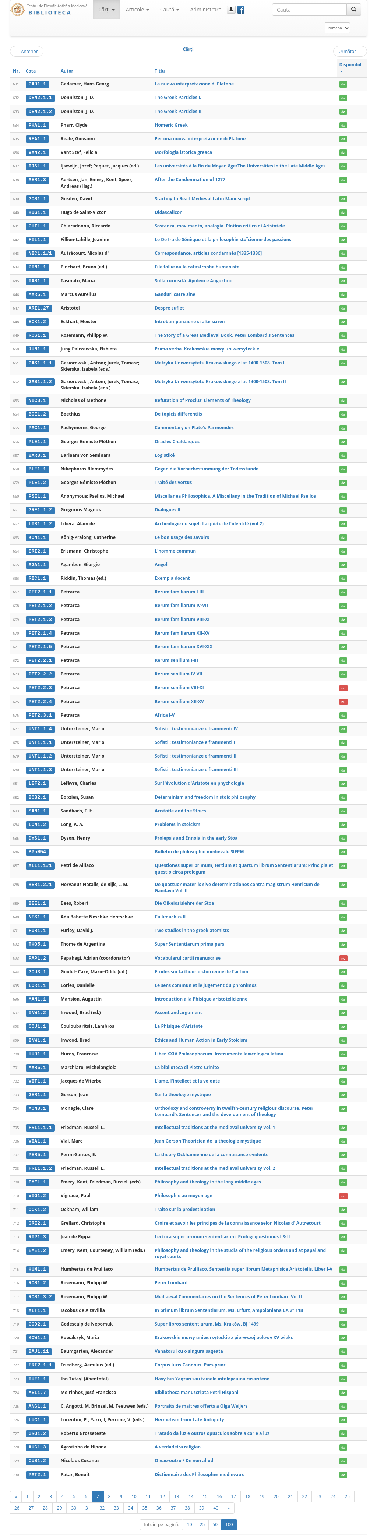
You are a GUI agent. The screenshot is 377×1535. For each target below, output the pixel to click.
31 (88, 1495)
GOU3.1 (37, 963)
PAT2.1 (37, 1461)
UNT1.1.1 (40, 736)
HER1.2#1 (40, 877)
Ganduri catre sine (175, 292)
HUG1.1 (37, 211)
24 (333, 1483)
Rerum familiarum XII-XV (182, 628)
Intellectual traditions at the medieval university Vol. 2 (215, 1158)
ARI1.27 (39, 306)
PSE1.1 (37, 492)
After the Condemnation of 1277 (190, 179)
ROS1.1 (37, 333)
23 (318, 1483)
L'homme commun (175, 547)
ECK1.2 (37, 319)
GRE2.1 (37, 1213)
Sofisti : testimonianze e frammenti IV (196, 723)
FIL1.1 (37, 238)
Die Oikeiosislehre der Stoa (184, 896)
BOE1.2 (37, 411)
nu (343, 682)
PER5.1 (37, 1145)
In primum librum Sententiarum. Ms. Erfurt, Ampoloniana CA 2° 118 (229, 1299)
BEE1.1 (37, 896)
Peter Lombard (171, 1272)
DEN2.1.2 (40, 111)
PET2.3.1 (40, 709)
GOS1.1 (37, 197)
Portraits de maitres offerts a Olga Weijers (201, 1394)
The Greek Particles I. (178, 97)
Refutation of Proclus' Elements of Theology (203, 398)
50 (215, 1511)
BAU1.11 (39, 1340)
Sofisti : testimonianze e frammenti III (196, 763)
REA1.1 (37, 138)
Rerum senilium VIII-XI (179, 682)
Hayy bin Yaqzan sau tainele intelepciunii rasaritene (212, 1367)
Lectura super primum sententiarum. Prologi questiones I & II (222, 1226)
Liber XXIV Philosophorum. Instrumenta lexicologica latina (219, 1045)
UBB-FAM (127, 1528)
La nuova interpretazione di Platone (194, 84)
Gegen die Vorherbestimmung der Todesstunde (206, 465)
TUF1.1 (37, 1367)
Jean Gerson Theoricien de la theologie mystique (208, 1131)
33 (116, 1495)
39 (201, 1495)
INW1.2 (37, 1004)
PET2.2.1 (40, 655)
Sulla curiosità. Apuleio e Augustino (193, 279)
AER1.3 (37, 179)
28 (45, 1495)
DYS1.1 (37, 831)
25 (347, 1483)
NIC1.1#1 (40, 251)
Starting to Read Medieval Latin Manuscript (202, 197)
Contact (320, 1528)
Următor (350, 51)
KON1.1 (37, 533)
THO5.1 (37, 936)
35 (144, 1495)
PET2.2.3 (40, 682)
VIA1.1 (37, 1131)
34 (130, 1495)
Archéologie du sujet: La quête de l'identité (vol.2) (209, 519)
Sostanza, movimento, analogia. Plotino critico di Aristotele (220, 225)
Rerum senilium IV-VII (178, 669)
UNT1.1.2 (40, 750)
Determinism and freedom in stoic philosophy (205, 790)
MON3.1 (37, 1099)
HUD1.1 (37, 1045)
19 (262, 1483)
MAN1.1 (37, 991)
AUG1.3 (37, 1435)
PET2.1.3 (40, 614)
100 (229, 1511)
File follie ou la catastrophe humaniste (197, 265)
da (343, 84)
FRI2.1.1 (40, 1353)
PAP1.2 (37, 950)
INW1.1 (37, 1031)
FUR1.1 (37, 923)
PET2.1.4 (40, 628)
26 (17, 1495)
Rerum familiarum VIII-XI (182, 614)
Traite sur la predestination (185, 1199)
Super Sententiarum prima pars (189, 936)
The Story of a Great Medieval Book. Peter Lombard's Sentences (224, 333)
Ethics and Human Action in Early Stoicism (201, 1031)
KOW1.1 (37, 1326)
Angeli (161, 560)
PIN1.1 (37, 265)
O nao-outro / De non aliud (184, 1448)
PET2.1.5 (40, 641)
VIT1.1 (37, 1072)
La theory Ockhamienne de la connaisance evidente (211, 1145)
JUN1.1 (37, 346)
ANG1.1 (37, 1394)
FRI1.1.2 (40, 1158)
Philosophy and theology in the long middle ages (208, 1172)
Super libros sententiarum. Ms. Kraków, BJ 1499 (206, 1313)
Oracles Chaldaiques (177, 438)
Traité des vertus (173, 479)
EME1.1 (37, 1172)
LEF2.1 (37, 777)
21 (290, 1483)
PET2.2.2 (40, 669)
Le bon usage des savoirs (182, 533)
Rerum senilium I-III (176, 655)
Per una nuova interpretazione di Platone (200, 138)
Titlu (160, 71)
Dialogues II (167, 506)
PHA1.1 (37, 124)
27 (31, 1495)
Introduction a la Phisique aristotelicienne (201, 991)
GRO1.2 (37, 1421)
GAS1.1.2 (40, 379)
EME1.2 (37, 1239)
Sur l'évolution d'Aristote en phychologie (199, 777)
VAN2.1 (37, 151)
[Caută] (353, 9)
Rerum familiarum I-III (179, 587)
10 (134, 1483)
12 (162, 1483)
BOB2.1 (37, 790)
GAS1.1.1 (40, 360)
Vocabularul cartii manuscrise (188, 950)
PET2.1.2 (40, 601)
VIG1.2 (37, 1185)
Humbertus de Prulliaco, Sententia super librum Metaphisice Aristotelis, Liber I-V (243, 1258)
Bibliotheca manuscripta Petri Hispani (196, 1380)
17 (233, 1483)
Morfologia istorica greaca (183, 151)
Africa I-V (165, 709)
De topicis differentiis (178, 411)
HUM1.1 (37, 1258)
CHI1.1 (37, 225)
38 (187, 1495)
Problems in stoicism (177, 817)
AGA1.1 (37, 560)
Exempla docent (172, 574)
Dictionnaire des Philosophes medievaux (199, 1461)
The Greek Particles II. (178, 111)
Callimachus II (170, 909)
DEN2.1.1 (40, 97)
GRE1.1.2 (40, 506)
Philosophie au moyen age (183, 1185)
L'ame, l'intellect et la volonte (187, 1072)
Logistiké (165, 452)
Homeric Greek (171, 124)
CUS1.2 (37, 1448)
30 (73, 1495)
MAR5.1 (37, 292)
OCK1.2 (37, 1199)
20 (276, 1483)
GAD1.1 (37, 84)
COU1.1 (37, 1017)
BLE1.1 (37, 465)
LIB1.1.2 (40, 519)
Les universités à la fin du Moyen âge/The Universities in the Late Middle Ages (240, 165)
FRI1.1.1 (40, 1118)
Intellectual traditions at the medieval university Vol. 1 (215, 1118)
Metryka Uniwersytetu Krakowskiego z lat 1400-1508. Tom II (220, 379)
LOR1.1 (37, 977)
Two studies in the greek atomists (192, 923)
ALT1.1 (37, 1299)
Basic (356, 1528)
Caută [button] (169, 9)
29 (59, 1495)
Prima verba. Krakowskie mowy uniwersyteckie (207, 346)
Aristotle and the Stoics (180, 804)
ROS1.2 (37, 1272)
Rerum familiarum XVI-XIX (183, 641)
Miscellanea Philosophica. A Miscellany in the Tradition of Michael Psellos (235, 492)
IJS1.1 (37, 165)
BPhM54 (37, 844)
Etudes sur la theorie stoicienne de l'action (201, 963)
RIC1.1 (37, 574)
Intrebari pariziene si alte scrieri (190, 319)
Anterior (26, 51)
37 (173, 1495)
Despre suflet (169, 306)
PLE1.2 (37, 479)
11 (148, 1483)
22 (304, 1483)
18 (247, 1483)
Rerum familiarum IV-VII (181, 601)
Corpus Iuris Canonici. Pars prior (190, 1353)
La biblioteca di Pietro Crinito (187, 1058)
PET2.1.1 (40, 587)
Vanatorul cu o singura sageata (189, 1340)
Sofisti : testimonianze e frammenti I (195, 736)
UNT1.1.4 (40, 723)
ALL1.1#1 (40, 858)
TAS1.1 (37, 279)
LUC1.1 (37, 1407)
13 (176, 1483)
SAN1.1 (37, 804)
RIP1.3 (37, 1226)
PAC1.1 (37, 425)
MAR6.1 (37, 1058)
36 (159, 1495)
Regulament (295, 1528)
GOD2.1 (37, 1313)
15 (205, 1483)
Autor (67, 71)
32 (102, 1495)
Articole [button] (137, 9)
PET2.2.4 (40, 695)
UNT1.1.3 (40, 763)
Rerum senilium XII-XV (179, 695)
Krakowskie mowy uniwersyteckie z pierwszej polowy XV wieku (224, 1326)
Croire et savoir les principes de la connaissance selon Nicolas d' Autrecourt (238, 1213)
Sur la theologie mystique (183, 1085)
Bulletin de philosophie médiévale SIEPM (199, 844)
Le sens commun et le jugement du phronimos (206, 977)
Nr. (16, 71)
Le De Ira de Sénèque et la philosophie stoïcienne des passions (223, 238)
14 (191, 1483)
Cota (31, 71)
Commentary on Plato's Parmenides (194, 425)
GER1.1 (37, 1085)
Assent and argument (178, 1004)
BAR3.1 (37, 452)
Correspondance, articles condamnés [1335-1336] (208, 251)
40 (216, 1495)
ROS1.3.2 (40, 1285)
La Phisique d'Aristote (179, 1017)
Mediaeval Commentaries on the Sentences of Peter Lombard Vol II (228, 1285)
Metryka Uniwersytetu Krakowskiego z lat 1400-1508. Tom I (219, 360)
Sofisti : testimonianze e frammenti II (195, 750)
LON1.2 (37, 817)
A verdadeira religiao (178, 1435)
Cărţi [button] (106, 9)
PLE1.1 (37, 438)
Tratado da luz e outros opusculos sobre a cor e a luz (212, 1421)
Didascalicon (169, 211)
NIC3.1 (37, 398)
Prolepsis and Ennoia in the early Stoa (196, 831)
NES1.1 (37, 909)
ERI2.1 (37, 547)
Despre (339, 1528)
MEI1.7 (37, 1380)
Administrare (206, 9)
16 (219, 1483)
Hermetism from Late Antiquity (189, 1407)
